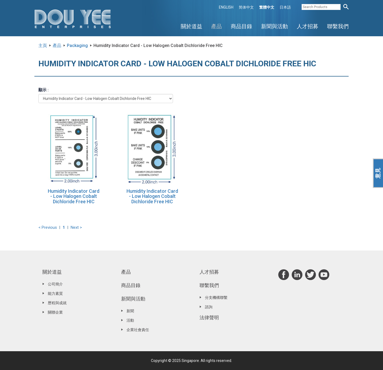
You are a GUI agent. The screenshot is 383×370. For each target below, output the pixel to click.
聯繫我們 (338, 26)
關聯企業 (55, 312)
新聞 (130, 311)
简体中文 (246, 7)
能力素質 (55, 293)
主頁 (42, 45)
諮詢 (208, 307)
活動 (130, 320)
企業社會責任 (138, 330)
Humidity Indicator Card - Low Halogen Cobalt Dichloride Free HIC (73, 196)
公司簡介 (55, 284)
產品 (216, 26)
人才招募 (307, 26)
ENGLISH (226, 7)
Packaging (77, 45)
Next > (76, 227)
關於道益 (191, 26)
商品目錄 (241, 26)
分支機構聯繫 (216, 297)
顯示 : (43, 90)
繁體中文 (266, 7)
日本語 (285, 7)
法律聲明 (209, 317)
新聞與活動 (274, 26)
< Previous (47, 227)
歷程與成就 (57, 303)
